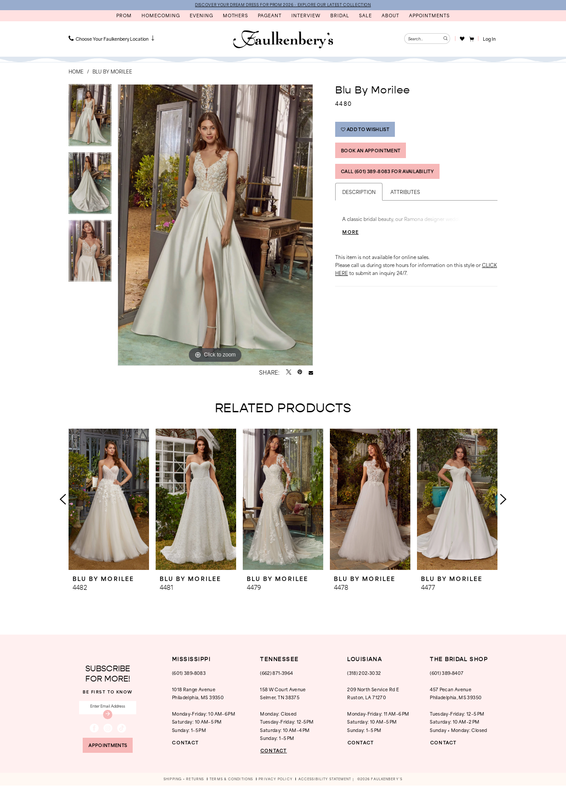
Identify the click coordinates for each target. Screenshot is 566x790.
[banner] (283, 40)
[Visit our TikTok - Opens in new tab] (121, 730)
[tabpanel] (90, 118)
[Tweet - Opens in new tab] (288, 373)
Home (76, 71)
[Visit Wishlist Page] (462, 39)
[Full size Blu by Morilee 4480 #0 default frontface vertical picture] (215, 225)
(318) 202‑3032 (364, 673)
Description (358, 198)
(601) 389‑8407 (446, 673)
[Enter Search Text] (427, 39)
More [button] (351, 239)
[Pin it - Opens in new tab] (300, 373)
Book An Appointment (374, 154)
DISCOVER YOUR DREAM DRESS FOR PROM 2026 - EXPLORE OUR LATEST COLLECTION (283, 5)
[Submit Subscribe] (108, 716)
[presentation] (109, 499)
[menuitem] (112, 39)
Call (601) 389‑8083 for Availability (393, 177)
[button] (471, 39)
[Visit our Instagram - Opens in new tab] (107, 730)
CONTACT (187, 743)
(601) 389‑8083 (189, 673)
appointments (108, 749)
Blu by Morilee (112, 71)
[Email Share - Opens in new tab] (311, 373)
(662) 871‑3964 (276, 673)
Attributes (405, 198)
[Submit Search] (445, 39)
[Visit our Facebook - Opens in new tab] (94, 730)
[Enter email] (107, 708)
